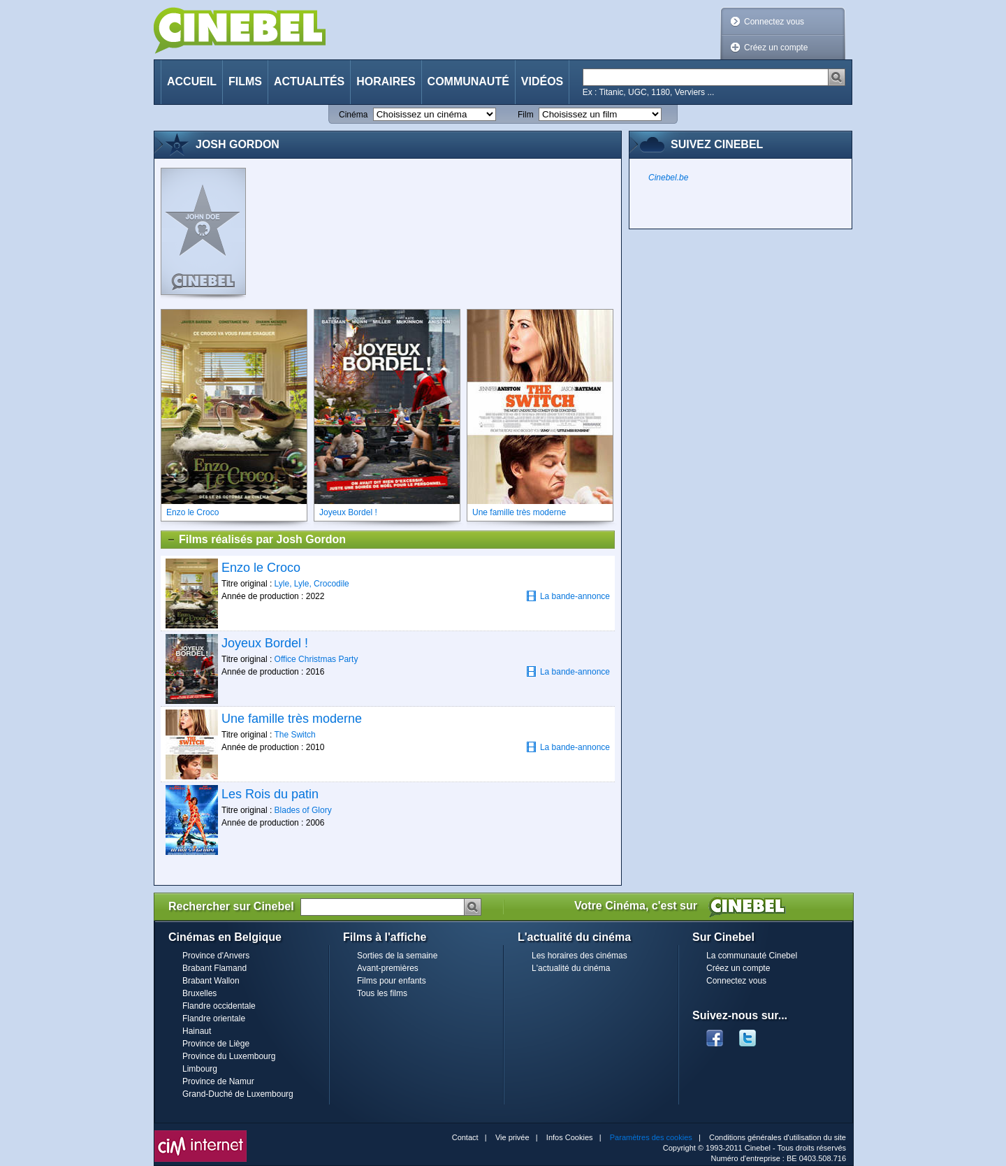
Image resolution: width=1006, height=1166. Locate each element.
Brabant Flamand (214, 968)
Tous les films (382, 993)
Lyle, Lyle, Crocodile (312, 584)
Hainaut (196, 1031)
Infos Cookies (569, 1137)
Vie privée (512, 1137)
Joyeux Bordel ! (264, 643)
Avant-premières (387, 968)
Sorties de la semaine (397, 955)
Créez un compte (776, 47)
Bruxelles (199, 993)
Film (526, 115)
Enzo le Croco (260, 568)
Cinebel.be (668, 177)
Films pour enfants (391, 981)
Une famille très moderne (291, 719)
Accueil (192, 81)
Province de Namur (218, 1081)
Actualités (309, 81)
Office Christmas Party (316, 659)
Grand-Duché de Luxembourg (237, 1094)
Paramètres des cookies (651, 1137)
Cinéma (353, 115)
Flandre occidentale (219, 1006)
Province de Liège (215, 1044)
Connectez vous (774, 22)
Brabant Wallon (211, 981)
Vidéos (542, 81)
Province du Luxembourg (228, 1056)
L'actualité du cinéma (571, 968)
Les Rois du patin (270, 794)
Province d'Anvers (215, 955)
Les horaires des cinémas (579, 955)
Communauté (468, 81)
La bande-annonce (568, 596)
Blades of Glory (303, 810)
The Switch (294, 735)
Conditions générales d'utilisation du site (777, 1137)
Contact (465, 1137)
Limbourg (199, 1069)
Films (245, 81)
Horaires (385, 81)
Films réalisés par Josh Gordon (256, 539)
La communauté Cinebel (751, 955)
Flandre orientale (213, 1018)
